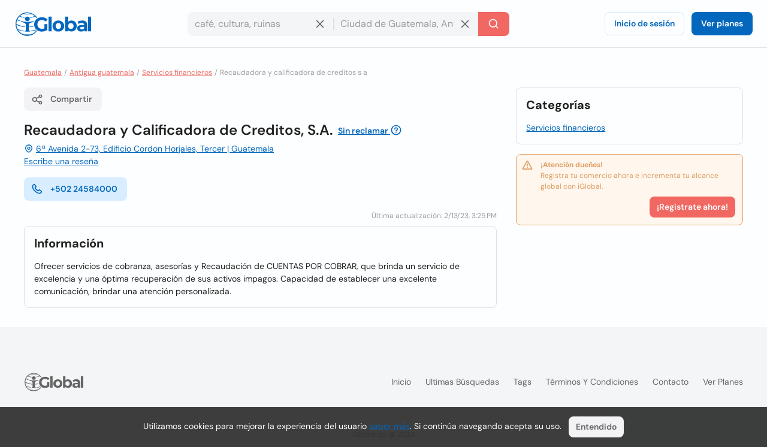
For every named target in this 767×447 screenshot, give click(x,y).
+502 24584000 (74, 189)
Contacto (671, 381)
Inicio (401, 381)
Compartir (61, 99)
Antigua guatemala (102, 72)
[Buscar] (493, 24)
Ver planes (722, 23)
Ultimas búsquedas (462, 381)
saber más (389, 426)
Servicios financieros (177, 72)
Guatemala (43, 72)
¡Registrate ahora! (692, 206)
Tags (523, 381)
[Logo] (53, 24)
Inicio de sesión (644, 23)
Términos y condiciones (592, 381)
